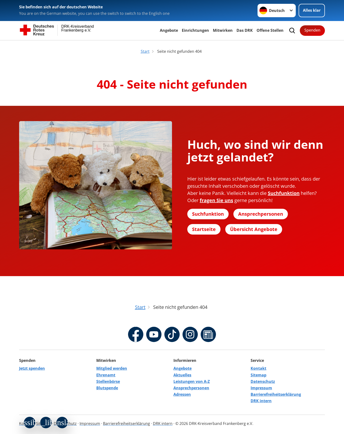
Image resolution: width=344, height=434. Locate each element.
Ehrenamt (105, 375)
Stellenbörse (108, 381)
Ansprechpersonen (260, 214)
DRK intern (261, 400)
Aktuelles (182, 375)
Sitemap (258, 375)
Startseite (204, 229)
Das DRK (244, 30)
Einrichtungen (195, 30)
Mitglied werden (111, 368)
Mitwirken (223, 30)
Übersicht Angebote (253, 229)
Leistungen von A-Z (191, 381)
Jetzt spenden (32, 368)
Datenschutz (263, 381)
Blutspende (107, 388)
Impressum (261, 388)
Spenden (312, 30)
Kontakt (258, 368)
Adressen (182, 394)
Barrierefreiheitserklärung (276, 394)
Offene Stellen (270, 30)
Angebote (169, 30)
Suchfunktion (208, 214)
